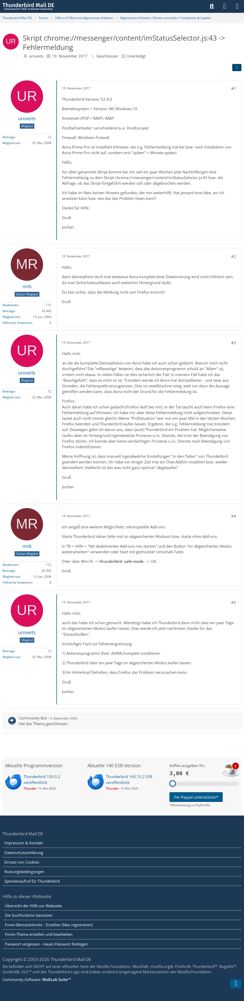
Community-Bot (33, 718)
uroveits (36, 56)
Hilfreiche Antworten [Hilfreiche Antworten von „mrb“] (17, 323)
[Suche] (212, 6)
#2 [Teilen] (233, 256)
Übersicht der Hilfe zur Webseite (33, 905)
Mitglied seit (11, 143)
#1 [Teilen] (233, 88)
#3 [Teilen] (233, 342)
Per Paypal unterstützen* (196, 797)
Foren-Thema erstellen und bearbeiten (39, 934)
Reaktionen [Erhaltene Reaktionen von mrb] (10, 305)
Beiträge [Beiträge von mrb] (9, 311)
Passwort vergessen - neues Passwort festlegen (46, 944)
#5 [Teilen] (233, 602)
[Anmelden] (224, 6)
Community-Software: (37, 979)
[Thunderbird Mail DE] (28, 6)
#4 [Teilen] (233, 516)
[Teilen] (236, 67)
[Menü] (237, 6)
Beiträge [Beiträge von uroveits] (9, 137)
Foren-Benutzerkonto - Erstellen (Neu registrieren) (49, 924)
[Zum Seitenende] (235, 983)
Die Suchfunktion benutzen (29, 915)
